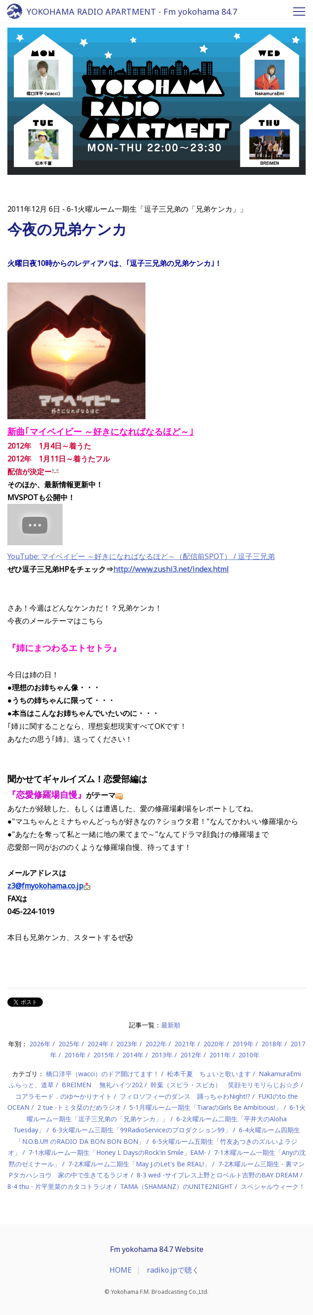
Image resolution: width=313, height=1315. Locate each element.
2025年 (69, 1043)
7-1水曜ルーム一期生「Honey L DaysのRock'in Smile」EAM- (117, 1152)
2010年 (249, 1054)
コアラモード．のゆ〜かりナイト (63, 1096)
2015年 (104, 1054)
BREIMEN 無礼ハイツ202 (102, 1084)
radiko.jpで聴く (173, 1270)
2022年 (156, 1043)
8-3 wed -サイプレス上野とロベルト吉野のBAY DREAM (217, 1175)
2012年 (191, 1054)
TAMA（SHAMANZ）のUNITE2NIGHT (176, 1186)
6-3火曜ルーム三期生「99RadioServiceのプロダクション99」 (141, 1129)
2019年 (243, 1043)
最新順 (170, 1025)
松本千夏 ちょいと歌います (209, 1073)
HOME (121, 1270)
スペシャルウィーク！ (273, 1186)
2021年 (185, 1043)
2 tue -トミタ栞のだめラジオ (79, 1107)
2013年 (162, 1054)
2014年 (133, 1054)
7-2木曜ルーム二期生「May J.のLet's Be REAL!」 (139, 1163)
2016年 (75, 1054)
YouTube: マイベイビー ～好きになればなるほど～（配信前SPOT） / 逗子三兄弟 (141, 556)
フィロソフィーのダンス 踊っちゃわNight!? (185, 1096)
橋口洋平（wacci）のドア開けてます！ (102, 1073)
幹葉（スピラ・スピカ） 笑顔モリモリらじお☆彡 (225, 1084)
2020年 (214, 1043)
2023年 (127, 1043)
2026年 (40, 1043)
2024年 (98, 1043)
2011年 (220, 1054)
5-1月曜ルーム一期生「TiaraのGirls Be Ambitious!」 (205, 1107)
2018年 (272, 1043)
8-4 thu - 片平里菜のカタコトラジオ (59, 1186)
